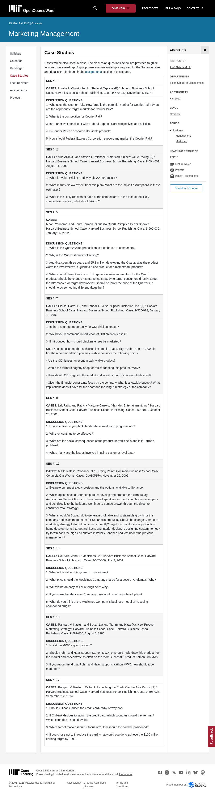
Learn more (125, 774)
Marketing (181, 141)
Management (183, 135)
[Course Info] (205, 50)
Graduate (175, 114)
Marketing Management (44, 33)
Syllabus (15, 53)
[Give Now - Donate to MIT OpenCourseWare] (121, 8)
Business (178, 130)
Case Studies (19, 75)
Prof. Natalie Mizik (180, 67)
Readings (16, 68)
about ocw (150, 8)
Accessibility (74, 782)
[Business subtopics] (171, 130)
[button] (186, 188)
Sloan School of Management (187, 82)
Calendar (16, 61)
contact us (195, 8)
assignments (93, 71)
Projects (15, 97)
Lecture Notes (19, 83)
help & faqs (172, 8)
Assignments (18, 90)
